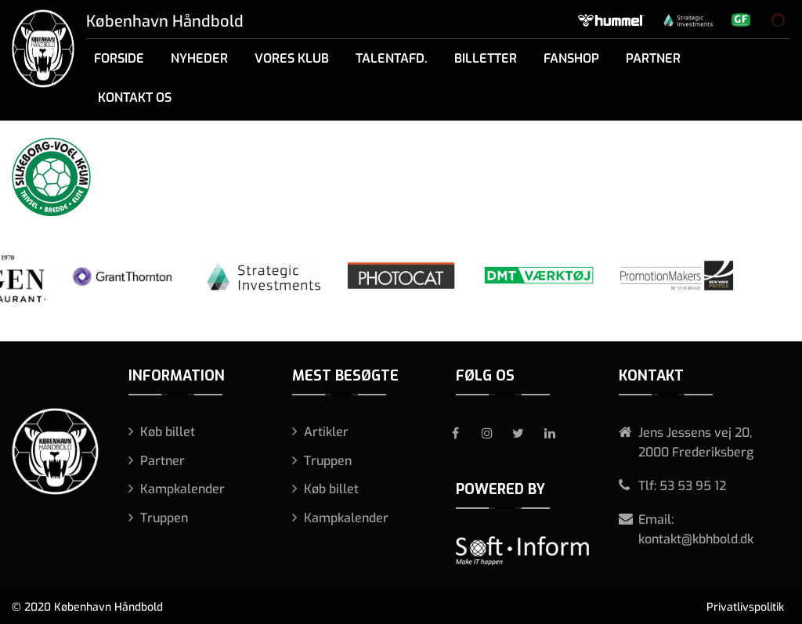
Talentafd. (392, 58)
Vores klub (292, 58)
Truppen (164, 518)
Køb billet (167, 432)
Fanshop (571, 58)
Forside (119, 58)
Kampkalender (182, 489)
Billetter (485, 58)
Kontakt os (135, 97)
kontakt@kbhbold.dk (695, 539)
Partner (653, 58)
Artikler (326, 432)
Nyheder (199, 58)
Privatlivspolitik (745, 607)
